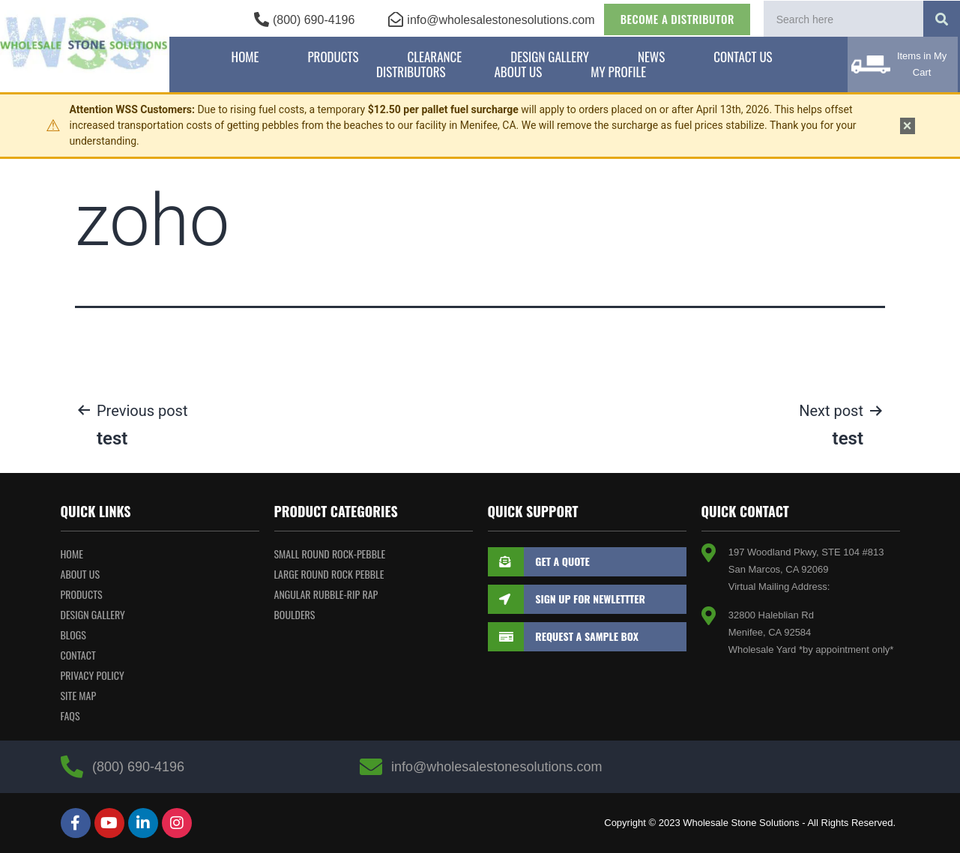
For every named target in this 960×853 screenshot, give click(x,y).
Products (332, 56)
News (651, 56)
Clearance (435, 56)
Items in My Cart (922, 64)
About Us (518, 71)
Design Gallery (549, 56)
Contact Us (742, 56)
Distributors (410, 71)
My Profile (618, 71)
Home (245, 56)
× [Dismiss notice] (907, 126)
